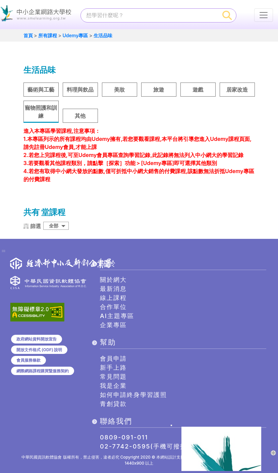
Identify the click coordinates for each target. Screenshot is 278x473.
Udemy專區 (75, 35)
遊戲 (197, 89)
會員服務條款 (28, 360)
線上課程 (113, 297)
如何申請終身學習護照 (133, 394)
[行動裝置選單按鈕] (263, 15)
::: (3, 251)
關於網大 (113, 279)
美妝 (119, 89)
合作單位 (113, 306)
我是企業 (113, 385)
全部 (53, 225)
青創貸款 (113, 403)
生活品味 (103, 35)
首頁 (28, 35)
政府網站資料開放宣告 (36, 338)
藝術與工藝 (40, 89)
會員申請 (113, 358)
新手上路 (113, 367)
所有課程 (47, 35)
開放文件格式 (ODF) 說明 (39, 349)
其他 (80, 115)
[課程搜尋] (149, 15)
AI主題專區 (117, 315)
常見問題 (113, 376)
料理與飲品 (80, 89)
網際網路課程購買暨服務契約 (42, 370)
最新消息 (113, 288)
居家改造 (237, 89)
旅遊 (158, 89)
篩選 (35, 226)
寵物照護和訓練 (41, 111)
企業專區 (113, 324)
